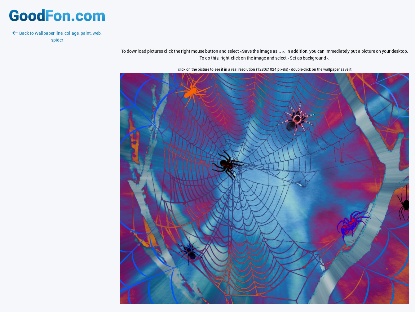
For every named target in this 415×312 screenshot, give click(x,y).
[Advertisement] (57, 117)
